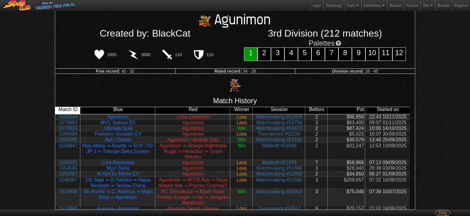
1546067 (68, 179)
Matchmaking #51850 (279, 173)
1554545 (68, 168)
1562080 (68, 139)
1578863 (68, 122)
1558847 (68, 145)
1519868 (68, 208)
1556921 (68, 162)
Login (317, 5)
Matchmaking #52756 (279, 122)
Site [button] (426, 5)
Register (461, 5)
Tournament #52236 (279, 133)
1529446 (68, 191)
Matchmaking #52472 (279, 128)
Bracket (395, 5)
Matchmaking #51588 (279, 179)
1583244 (68, 116)
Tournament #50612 (279, 208)
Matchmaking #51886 (279, 168)
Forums (412, 5)
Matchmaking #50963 (279, 191)
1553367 (68, 173)
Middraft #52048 (279, 145)
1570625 (68, 128)
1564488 (68, 133)
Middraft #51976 (279, 162)
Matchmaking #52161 (279, 139)
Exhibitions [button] (372, 5)
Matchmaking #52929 (279, 116)
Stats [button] (351, 5)
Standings (334, 7)
